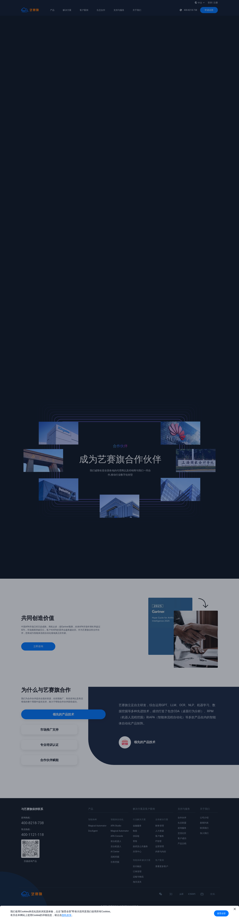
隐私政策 (66, 915)
